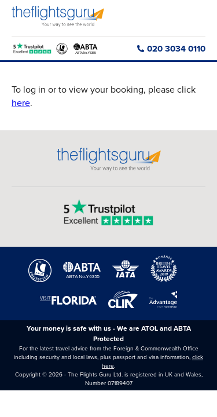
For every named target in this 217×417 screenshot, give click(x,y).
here (21, 102)
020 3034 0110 (171, 48)
